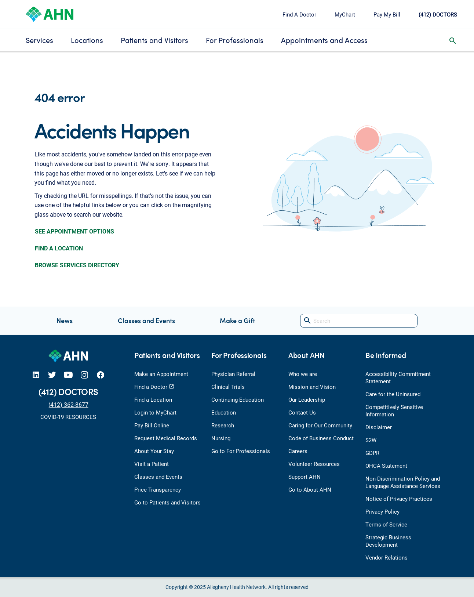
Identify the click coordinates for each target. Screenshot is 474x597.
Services (39, 40)
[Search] (359, 321)
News (64, 320)
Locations (87, 40)
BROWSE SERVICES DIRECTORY (77, 265)
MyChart (345, 14)
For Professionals (234, 40)
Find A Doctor (299, 14)
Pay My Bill (386, 14)
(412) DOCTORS (438, 14)
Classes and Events (146, 320)
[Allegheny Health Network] (49, 13)
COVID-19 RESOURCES (68, 416)
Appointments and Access (324, 40)
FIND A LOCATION (59, 248)
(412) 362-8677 (68, 404)
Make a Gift (237, 320)
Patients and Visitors (154, 40)
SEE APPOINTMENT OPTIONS (74, 231)
